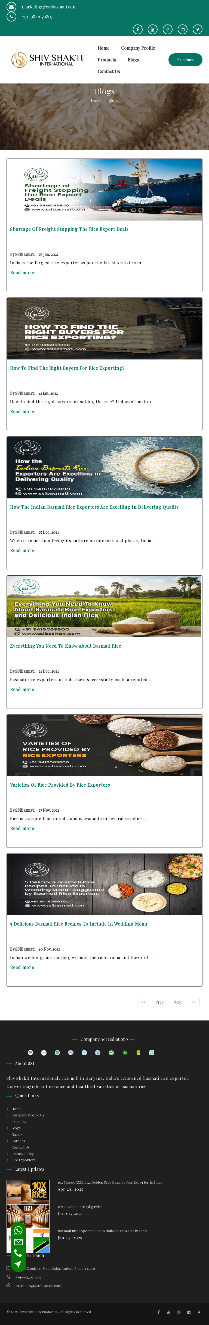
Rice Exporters (23, 1160)
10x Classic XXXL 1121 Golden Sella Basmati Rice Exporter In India (110, 1182)
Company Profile (138, 48)
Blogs (133, 60)
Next (177, 1002)
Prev (159, 1002)
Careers (18, 1140)
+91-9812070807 (30, 16)
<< (143, 1002)
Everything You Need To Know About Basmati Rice (65, 646)
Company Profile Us (27, 1115)
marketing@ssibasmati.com (41, 7)
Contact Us (109, 71)
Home (103, 48)
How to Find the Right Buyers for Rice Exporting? (67, 368)
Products (107, 60)
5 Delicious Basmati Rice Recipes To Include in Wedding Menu (78, 924)
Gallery (17, 1134)
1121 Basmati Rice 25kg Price (80, 1206)
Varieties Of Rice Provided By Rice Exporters (60, 785)
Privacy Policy (22, 1153)
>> (193, 1002)
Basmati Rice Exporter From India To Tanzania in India (102, 1230)
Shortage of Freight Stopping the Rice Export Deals (69, 229)
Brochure (185, 59)
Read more (22, 272)
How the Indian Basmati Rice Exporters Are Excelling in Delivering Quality (94, 507)
